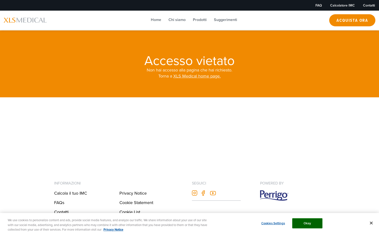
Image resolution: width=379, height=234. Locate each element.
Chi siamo (177, 19)
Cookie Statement (136, 202)
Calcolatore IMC (342, 5)
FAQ (318, 5)
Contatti (369, 5)
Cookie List (129, 212)
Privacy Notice (133, 193)
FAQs (59, 202)
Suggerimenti (225, 19)
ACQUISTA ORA (352, 20)
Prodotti (200, 19)
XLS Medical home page (196, 76)
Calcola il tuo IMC (70, 193)
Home (156, 19)
